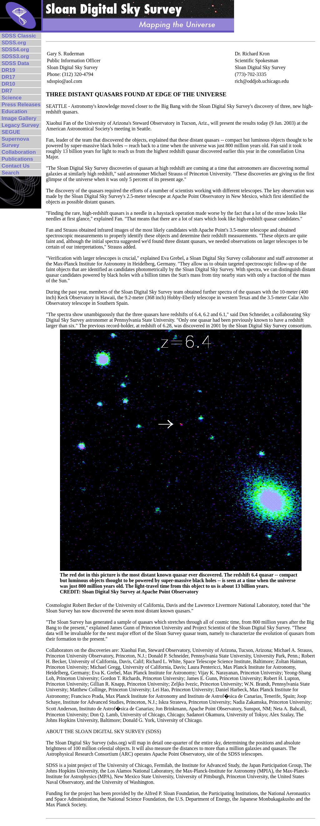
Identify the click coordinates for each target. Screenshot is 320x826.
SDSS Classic (19, 36)
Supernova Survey (15, 142)
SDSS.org (14, 43)
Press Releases (21, 105)
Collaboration (19, 152)
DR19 (8, 70)
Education (14, 111)
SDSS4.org (15, 50)
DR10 (8, 84)
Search (10, 173)
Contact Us (16, 166)
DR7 (7, 91)
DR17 (8, 77)
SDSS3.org (15, 56)
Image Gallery (19, 118)
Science (12, 98)
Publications (17, 159)
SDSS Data (15, 63)
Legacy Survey (20, 125)
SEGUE (11, 132)
